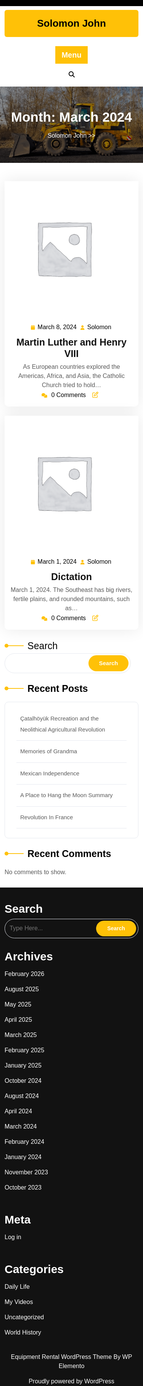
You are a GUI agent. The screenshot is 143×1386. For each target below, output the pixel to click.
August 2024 (22, 1096)
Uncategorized (24, 1317)
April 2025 (18, 1019)
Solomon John (71, 23)
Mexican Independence (49, 773)
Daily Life (17, 1286)
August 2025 (22, 989)
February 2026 (24, 974)
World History (23, 1332)
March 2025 (21, 1035)
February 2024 (24, 1141)
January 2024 (23, 1157)
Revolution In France (46, 817)
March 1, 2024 (57, 562)
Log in (13, 1237)
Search (42, 645)
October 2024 (23, 1080)
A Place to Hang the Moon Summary (66, 795)
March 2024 (21, 1126)
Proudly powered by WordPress (71, 1381)
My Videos (19, 1302)
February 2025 (24, 1050)
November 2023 (26, 1172)
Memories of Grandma (48, 751)
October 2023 (23, 1187)
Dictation (71, 576)
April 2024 (18, 1111)
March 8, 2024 (57, 327)
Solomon (99, 326)
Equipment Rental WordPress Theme (62, 1357)
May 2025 (18, 1004)
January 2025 (23, 1065)
